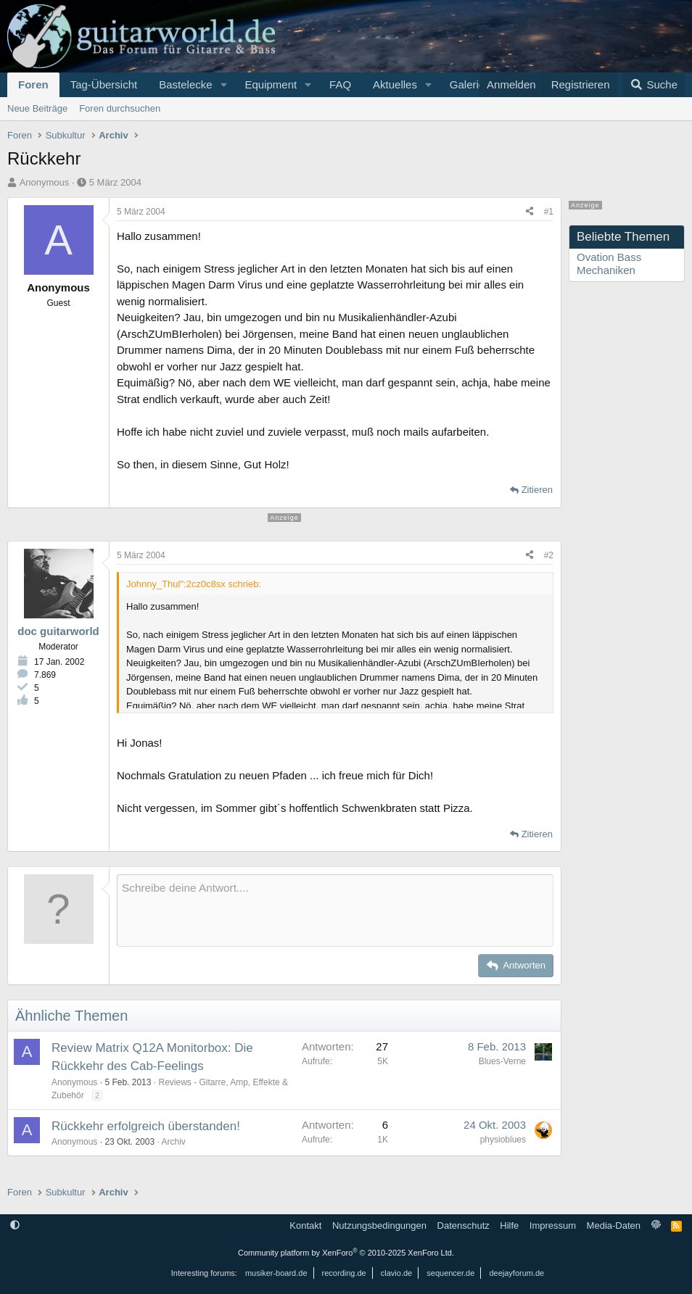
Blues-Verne (502, 1061)
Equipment (270, 84)
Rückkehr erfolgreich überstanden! (146, 1126)
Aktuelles (395, 84)
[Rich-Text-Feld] (335, 910)
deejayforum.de (516, 1273)
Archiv (173, 1142)
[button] (223, 84)
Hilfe (509, 1225)
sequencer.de (450, 1273)
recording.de (344, 1273)
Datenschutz (463, 1225)
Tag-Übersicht (104, 84)
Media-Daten (613, 1225)
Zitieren (537, 489)
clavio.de (396, 1273)
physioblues (503, 1140)
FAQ (340, 84)
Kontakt (305, 1225)
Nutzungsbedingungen (379, 1225)
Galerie (467, 84)
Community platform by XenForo (346, 1252)
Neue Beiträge (37, 108)
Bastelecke (185, 84)
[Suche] (653, 84)
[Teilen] (529, 211)
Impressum (553, 1225)
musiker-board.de (276, 1273)
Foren (33, 84)
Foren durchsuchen (119, 108)
